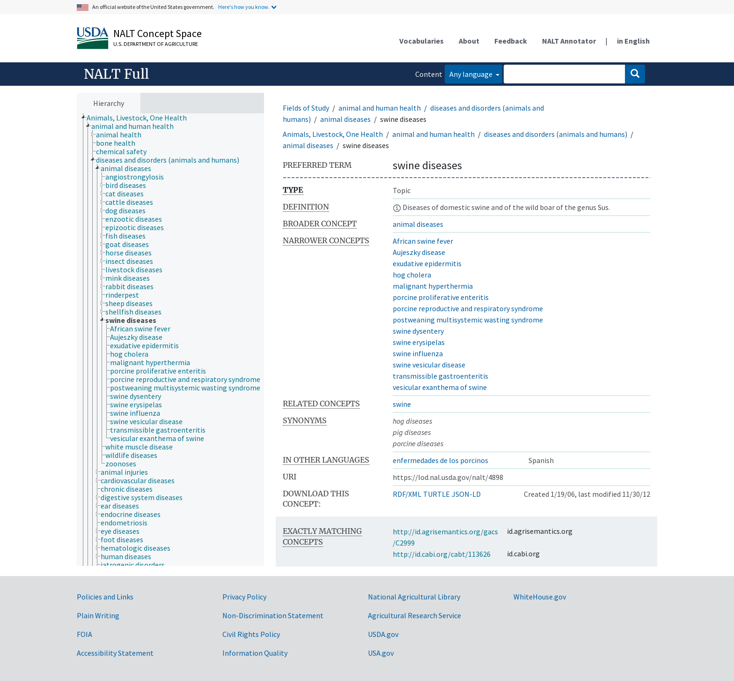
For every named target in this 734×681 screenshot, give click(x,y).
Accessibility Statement (115, 653)
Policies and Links (105, 596)
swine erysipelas (419, 342)
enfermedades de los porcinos (440, 460)
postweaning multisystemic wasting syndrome (468, 319)
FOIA (84, 634)
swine (402, 404)
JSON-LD (466, 494)
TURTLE (436, 494)
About (469, 40)
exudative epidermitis (427, 263)
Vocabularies (421, 40)
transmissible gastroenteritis (440, 376)
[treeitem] (140, 117)
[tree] (170, 339)
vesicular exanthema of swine (440, 387)
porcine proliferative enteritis (441, 297)
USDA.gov (383, 634)
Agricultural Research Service (414, 615)
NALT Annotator (569, 40)
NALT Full (116, 74)
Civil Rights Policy (251, 634)
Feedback (510, 40)
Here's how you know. (244, 6)
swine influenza (418, 353)
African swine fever (423, 241)
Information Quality (254, 653)
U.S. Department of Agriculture (155, 43)
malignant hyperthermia (433, 286)
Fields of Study (306, 107)
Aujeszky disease (419, 252)
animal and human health (379, 107)
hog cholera (412, 274)
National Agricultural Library (414, 596)
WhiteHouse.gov (540, 596)
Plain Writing (98, 615)
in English (633, 40)
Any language (471, 74)
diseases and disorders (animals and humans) (555, 134)
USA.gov (381, 653)
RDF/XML (407, 494)
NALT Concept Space (157, 33)
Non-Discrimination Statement (272, 615)
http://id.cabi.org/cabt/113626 (442, 554)
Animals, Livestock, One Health (333, 134)
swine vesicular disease (429, 364)
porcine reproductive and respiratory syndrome (468, 308)
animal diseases (345, 119)
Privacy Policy (244, 596)
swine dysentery (418, 331)
